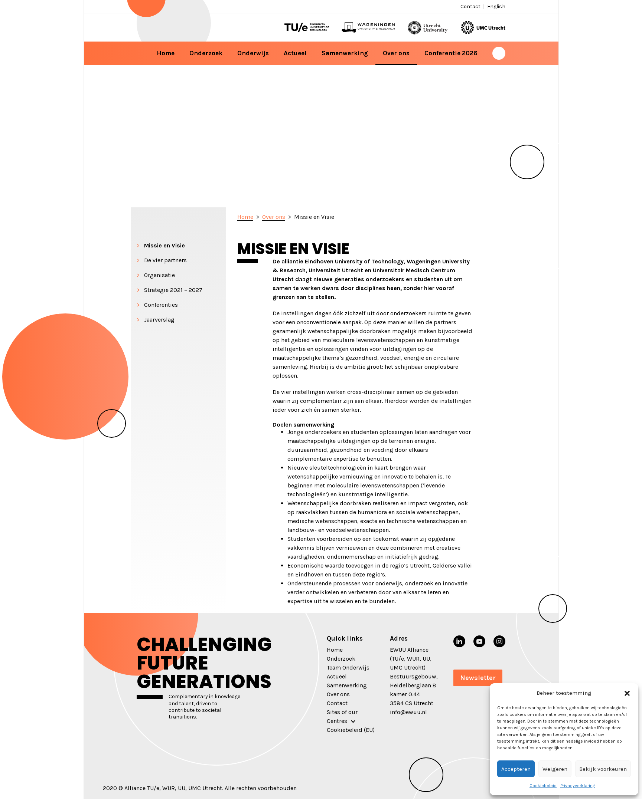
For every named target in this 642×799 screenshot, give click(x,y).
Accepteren (516, 769)
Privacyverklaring (577, 785)
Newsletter (478, 678)
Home (166, 53)
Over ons (396, 53)
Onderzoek (205, 53)
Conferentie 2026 (451, 53)
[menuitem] (495, 6)
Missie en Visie (164, 245)
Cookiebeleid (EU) (351, 729)
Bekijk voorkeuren (603, 769)
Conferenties (161, 304)
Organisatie (159, 275)
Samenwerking (345, 53)
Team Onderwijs (348, 667)
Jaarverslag (159, 319)
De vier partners (165, 260)
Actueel (295, 53)
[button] (627, 693)
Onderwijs (253, 53)
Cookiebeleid (543, 785)
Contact (470, 6)
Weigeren (554, 769)
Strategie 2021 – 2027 (173, 289)
